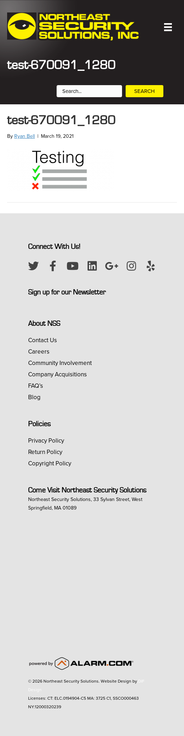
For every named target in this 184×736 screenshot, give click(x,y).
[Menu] (168, 27)
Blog (34, 397)
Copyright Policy (49, 463)
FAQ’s (35, 386)
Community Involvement (60, 363)
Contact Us (42, 340)
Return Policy (45, 452)
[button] (33, 266)
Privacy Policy (46, 440)
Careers (38, 351)
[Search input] (89, 91)
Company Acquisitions (57, 374)
